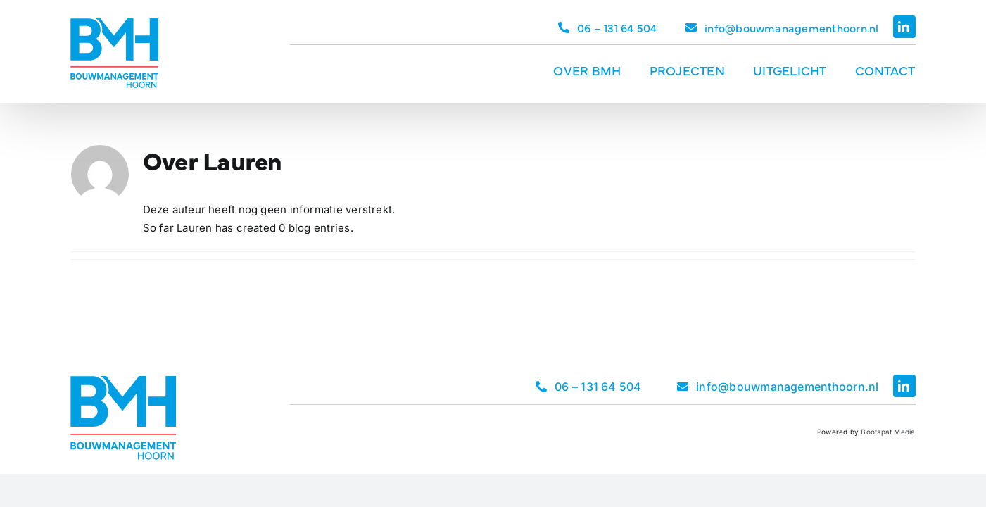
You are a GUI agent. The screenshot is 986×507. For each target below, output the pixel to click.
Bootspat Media (888, 431)
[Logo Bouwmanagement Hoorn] (114, 23)
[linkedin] (904, 26)
